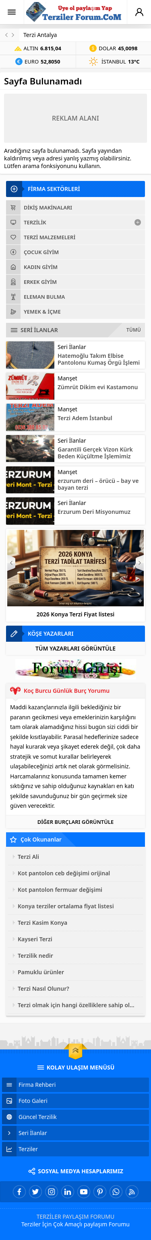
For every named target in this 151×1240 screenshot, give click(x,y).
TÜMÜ (133, 329)
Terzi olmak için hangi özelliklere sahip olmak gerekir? (78, 1005)
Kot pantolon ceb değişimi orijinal (64, 873)
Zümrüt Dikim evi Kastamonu (98, 387)
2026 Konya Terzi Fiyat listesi (76, 614)
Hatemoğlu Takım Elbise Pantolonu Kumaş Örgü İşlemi (99, 359)
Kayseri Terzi (35, 939)
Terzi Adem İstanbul (85, 418)
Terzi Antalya (40, 35)
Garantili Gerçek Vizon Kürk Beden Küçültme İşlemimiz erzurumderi (95, 456)
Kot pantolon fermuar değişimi (60, 889)
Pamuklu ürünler (41, 972)
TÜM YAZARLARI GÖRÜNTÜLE (75, 648)
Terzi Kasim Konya (42, 922)
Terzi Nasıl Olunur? (43, 988)
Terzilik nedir (35, 955)
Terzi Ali (28, 856)
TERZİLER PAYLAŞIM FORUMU (75, 1216)
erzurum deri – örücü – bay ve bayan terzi (98, 484)
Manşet (67, 378)
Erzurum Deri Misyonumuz (94, 511)
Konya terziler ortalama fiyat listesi (66, 906)
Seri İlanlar (72, 346)
